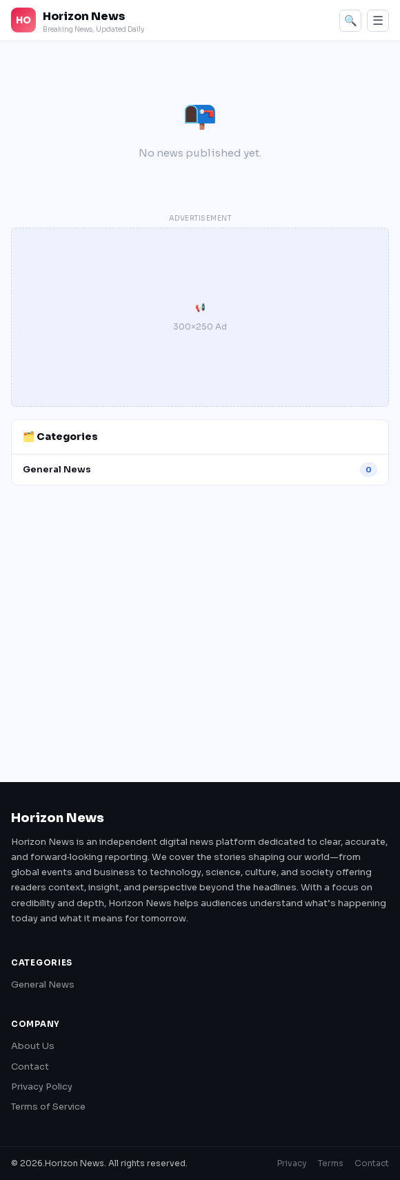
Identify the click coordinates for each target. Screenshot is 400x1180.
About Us (32, 1046)
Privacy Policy (41, 1086)
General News (42, 984)
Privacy (292, 1163)
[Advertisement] (200, 627)
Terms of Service (48, 1106)
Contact (30, 1066)
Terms (330, 1163)
